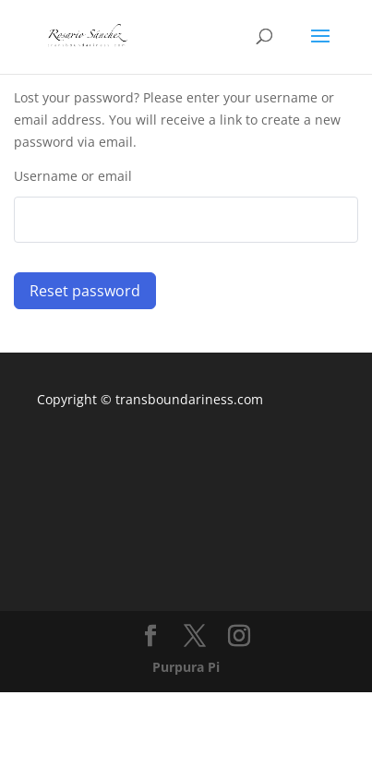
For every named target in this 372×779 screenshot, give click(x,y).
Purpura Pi (186, 667)
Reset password (85, 291)
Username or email (73, 176)
